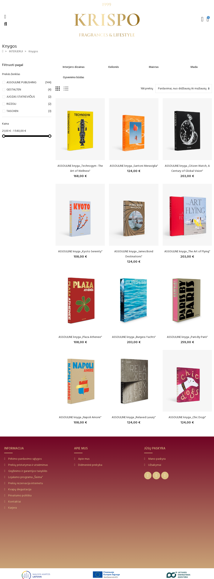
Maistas (154, 66)
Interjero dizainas (74, 66)
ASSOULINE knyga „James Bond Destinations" (133, 254)
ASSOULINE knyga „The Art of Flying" (187, 251)
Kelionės (113, 66)
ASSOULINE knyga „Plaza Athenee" (80, 337)
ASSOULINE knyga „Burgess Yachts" (134, 337)
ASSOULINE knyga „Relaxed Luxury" (134, 417)
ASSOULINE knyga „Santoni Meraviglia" (134, 165)
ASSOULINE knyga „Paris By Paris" (187, 337)
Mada (194, 66)
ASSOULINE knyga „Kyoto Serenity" (80, 251)
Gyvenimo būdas (73, 77)
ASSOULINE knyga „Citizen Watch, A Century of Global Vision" (187, 168)
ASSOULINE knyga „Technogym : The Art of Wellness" (80, 168)
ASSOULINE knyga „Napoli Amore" (80, 417)
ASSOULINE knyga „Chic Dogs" (187, 417)
